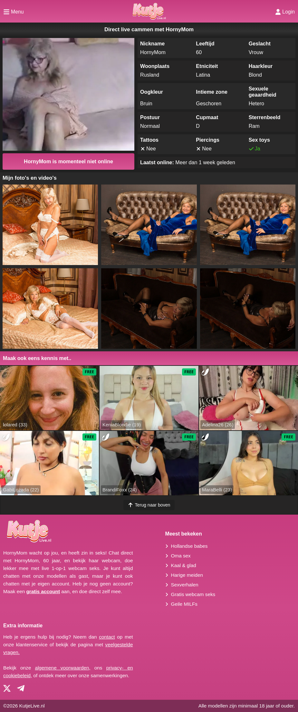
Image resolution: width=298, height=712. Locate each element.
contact (107, 637)
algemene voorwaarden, (62, 667)
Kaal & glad (183, 565)
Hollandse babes (189, 546)
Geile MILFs (184, 604)
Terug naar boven (149, 505)
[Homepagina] (149, 11)
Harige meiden (187, 575)
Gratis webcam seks (193, 594)
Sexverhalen (184, 584)
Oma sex (181, 555)
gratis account (43, 591)
